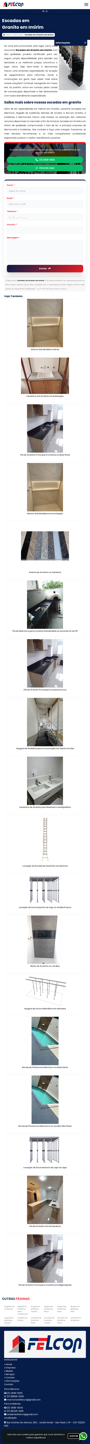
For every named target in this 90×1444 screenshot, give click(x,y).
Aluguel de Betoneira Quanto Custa (8, 1321)
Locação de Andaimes (76, 1319)
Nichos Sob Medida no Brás (45, 349)
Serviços (10, 1374)
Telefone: (12, 211)
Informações (12, 1381)
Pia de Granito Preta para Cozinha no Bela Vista (45, 454)
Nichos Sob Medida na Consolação (45, 513)
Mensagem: (13, 237)
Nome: (11, 185)
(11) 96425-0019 (15, 1411)
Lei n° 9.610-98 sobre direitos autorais (52, 289)
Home (9, 1364)
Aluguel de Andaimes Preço (48, 1309)
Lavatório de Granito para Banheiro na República (45, 807)
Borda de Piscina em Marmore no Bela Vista (45, 1067)
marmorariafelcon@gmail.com (23, 1399)
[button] (86, 4)
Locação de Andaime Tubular (49, 1320)
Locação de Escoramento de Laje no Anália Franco (45, 907)
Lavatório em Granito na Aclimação (45, 396)
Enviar (45, 268)
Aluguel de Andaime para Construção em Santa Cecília (45, 748)
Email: (10, 198)
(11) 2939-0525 (45, 159)
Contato (10, 1377)
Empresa (10, 1367)
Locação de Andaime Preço (36, 1320)
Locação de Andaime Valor (62, 1320)
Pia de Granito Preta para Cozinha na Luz (45, 689)
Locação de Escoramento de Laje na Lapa (45, 1167)
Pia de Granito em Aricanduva (45, 1226)
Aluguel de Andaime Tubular (35, 1309)
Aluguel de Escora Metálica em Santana (45, 1008)
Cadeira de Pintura (22, 1319)
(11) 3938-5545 (15, 1407)
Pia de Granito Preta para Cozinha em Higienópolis (45, 1285)
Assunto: (12, 224)
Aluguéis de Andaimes (9, 1307)
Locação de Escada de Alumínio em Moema (45, 866)
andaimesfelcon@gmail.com (22, 1414)
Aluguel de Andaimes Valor (61, 1309)
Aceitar (73, 1436)
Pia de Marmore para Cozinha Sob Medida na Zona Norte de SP (45, 631)
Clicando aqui (45, 167)
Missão (9, 1371)
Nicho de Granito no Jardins (45, 966)
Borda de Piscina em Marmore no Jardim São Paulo (45, 1126)
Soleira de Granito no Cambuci (45, 572)
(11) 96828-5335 (15, 1396)
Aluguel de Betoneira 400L (75, 1309)
